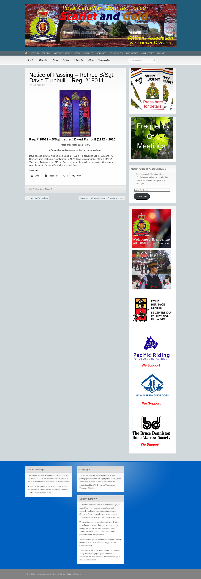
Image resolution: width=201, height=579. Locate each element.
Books (77, 53)
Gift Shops (101, 53)
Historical (43, 60)
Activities (46, 53)
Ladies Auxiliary (116, 53)
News (55, 60)
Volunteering (104, 60)
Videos (91, 60)
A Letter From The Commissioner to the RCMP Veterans (101, 198)
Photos (65, 60)
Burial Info (88, 53)
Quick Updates (147, 53)
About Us (35, 53)
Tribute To (78, 60)
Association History (62, 53)
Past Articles (132, 53)
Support (161, 53)
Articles (30, 60)
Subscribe (142, 196)
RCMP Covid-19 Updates (38, 198)
